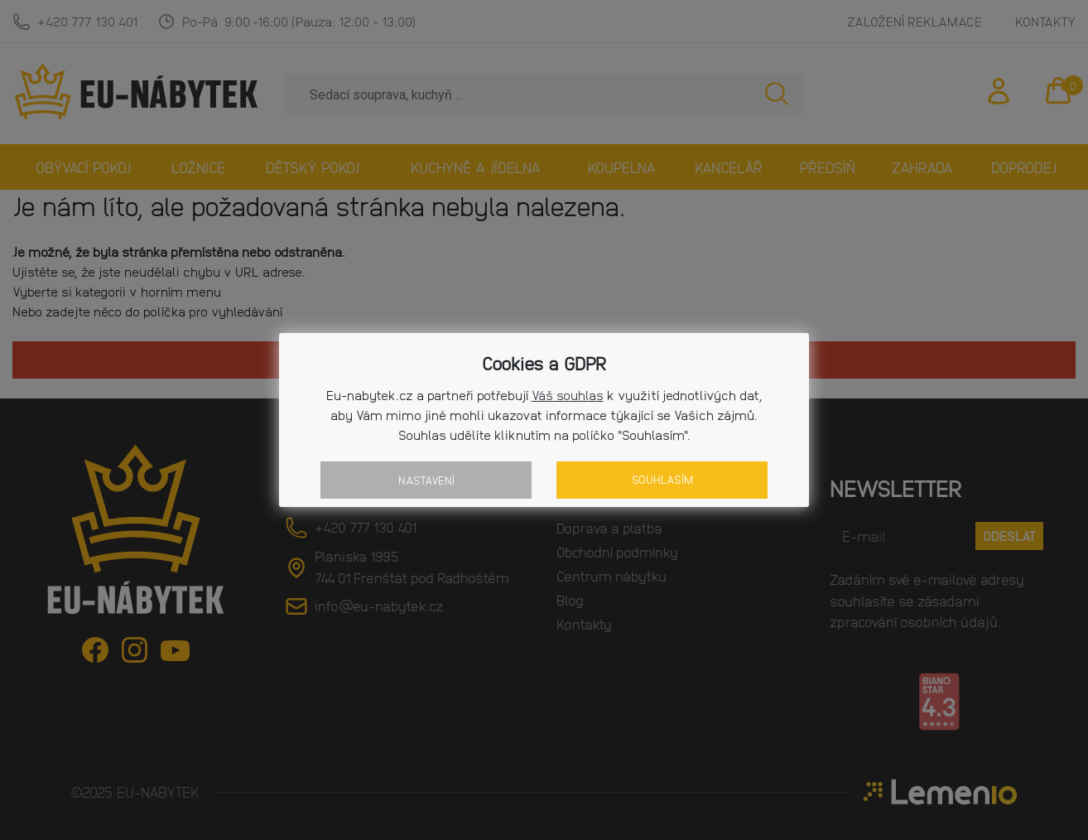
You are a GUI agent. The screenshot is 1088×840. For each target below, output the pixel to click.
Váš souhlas (568, 395)
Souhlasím (662, 479)
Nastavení (426, 480)
